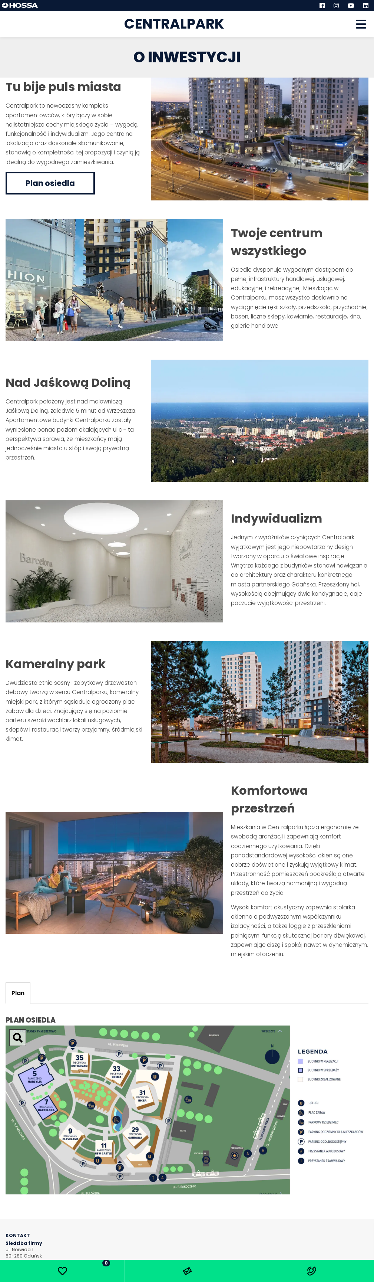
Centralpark (174, 24)
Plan (17, 993)
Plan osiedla (50, 183)
